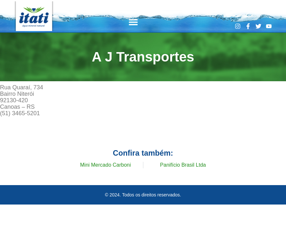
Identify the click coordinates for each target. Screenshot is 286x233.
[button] (133, 22)
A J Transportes (143, 56)
